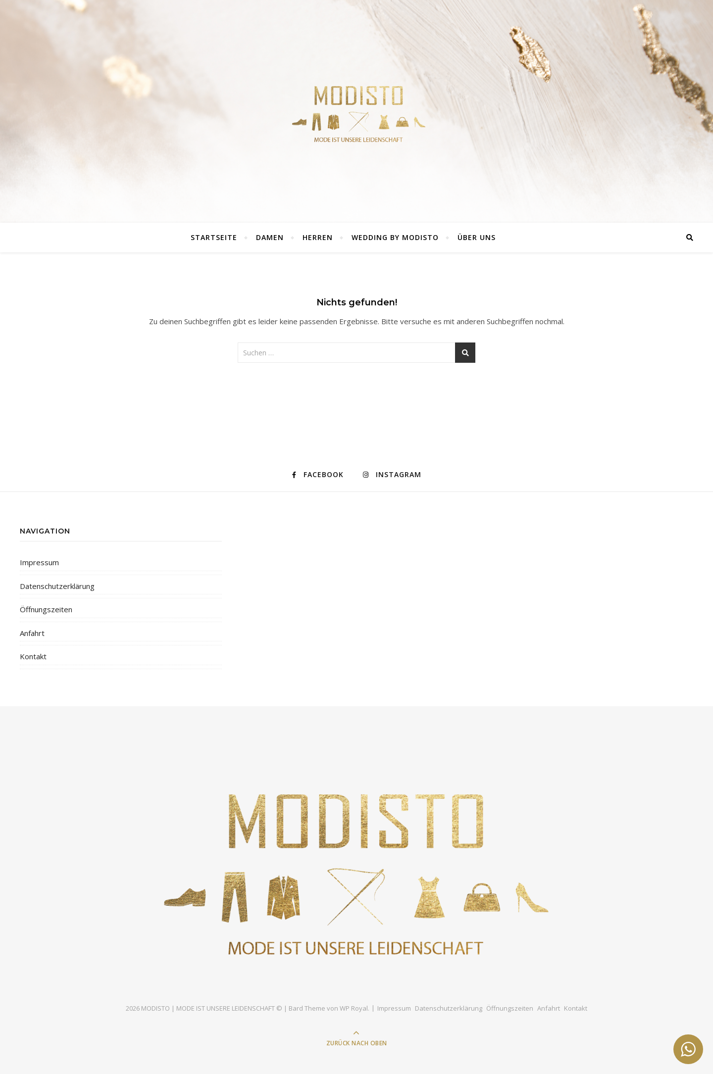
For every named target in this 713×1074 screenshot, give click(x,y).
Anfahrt (32, 633)
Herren (318, 237)
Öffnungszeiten (46, 609)
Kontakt (33, 656)
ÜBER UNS (477, 237)
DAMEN (270, 237)
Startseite (214, 237)
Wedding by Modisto (395, 237)
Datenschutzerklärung (57, 586)
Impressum (39, 562)
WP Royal (354, 1008)
